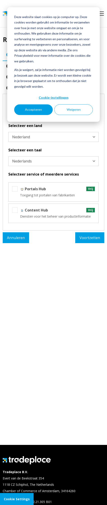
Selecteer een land (25, 125)
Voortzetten (90, 237)
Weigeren (74, 109)
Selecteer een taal (25, 150)
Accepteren (33, 109)
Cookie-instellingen (53, 97)
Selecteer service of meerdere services (43, 174)
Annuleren (16, 237)
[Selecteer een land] (53, 137)
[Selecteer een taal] (53, 161)
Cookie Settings (17, 499)
